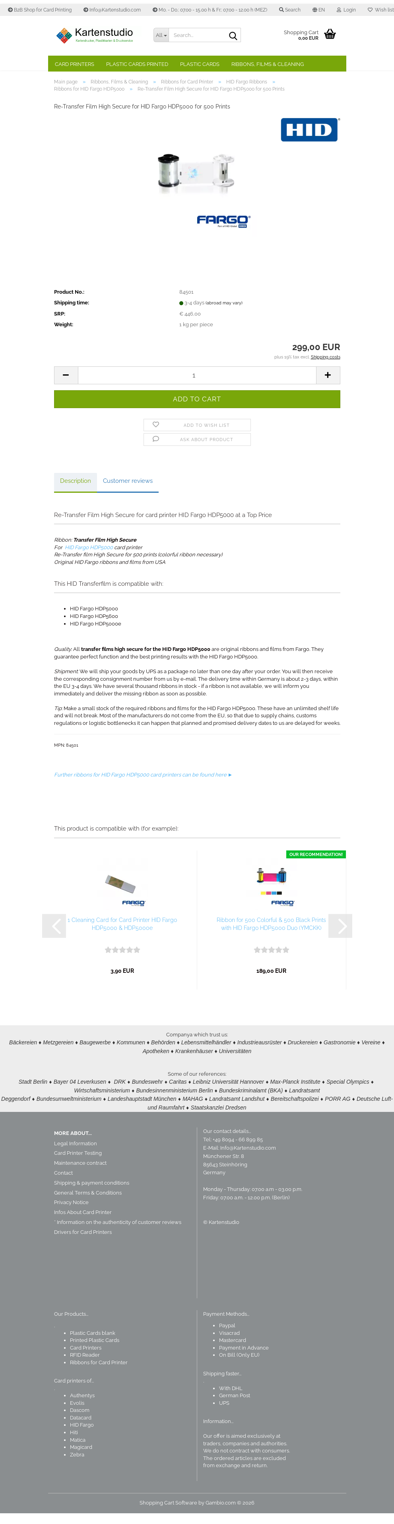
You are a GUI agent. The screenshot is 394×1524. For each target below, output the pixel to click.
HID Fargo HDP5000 (89, 561)
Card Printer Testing (78, 1164)
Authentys (82, 1406)
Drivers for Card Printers (83, 1243)
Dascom (79, 1421)
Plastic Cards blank (92, 1344)
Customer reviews (128, 494)
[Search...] (161, 35)
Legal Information (75, 1154)
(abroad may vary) (224, 316)
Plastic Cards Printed (137, 64)
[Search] (233, 35)
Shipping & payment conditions (91, 1194)
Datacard (80, 1428)
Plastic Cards (199, 64)
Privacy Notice (71, 1213)
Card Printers (74, 64)
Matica (77, 1451)
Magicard (81, 1458)
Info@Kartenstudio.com (112, 10)
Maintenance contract (80, 1174)
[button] (319, 10)
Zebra (77, 1465)
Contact (63, 1184)
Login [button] (346, 10)
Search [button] (290, 10)
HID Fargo (82, 1436)
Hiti (74, 1443)
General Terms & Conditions (88, 1203)
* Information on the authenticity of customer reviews (117, 1233)
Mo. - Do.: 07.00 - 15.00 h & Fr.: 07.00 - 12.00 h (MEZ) (210, 10)
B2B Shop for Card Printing (40, 10)
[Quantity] (197, 388)
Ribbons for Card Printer (99, 1373)
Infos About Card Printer (83, 1223)
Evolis (77, 1414)
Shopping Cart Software (168, 1513)
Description (75, 494)
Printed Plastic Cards (94, 1351)
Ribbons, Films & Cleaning (267, 64)
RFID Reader (85, 1366)
